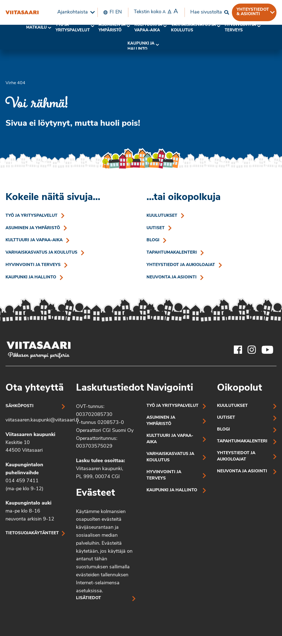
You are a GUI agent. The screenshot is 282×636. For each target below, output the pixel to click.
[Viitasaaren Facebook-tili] (238, 350)
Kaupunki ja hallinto (141, 46)
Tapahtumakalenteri (172, 253)
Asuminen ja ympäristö (112, 27)
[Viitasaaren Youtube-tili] (267, 350)
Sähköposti (20, 406)
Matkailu (36, 28)
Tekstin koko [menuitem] (156, 12)
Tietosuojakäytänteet (32, 533)
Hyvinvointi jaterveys (240, 27)
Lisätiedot (88, 598)
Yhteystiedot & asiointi (253, 12)
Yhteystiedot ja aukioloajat (181, 265)
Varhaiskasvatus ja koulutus (193, 27)
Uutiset (156, 228)
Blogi (153, 240)
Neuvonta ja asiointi (172, 277)
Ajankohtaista (72, 12)
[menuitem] (75, 12)
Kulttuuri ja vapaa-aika (148, 27)
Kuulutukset (162, 216)
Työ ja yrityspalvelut (73, 27)
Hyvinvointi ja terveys (33, 265)
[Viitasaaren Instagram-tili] (252, 350)
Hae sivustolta (206, 12)
